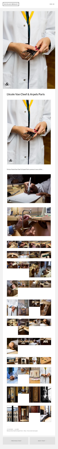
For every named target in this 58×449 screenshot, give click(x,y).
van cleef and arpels (33, 430)
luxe (25, 430)
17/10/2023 (10, 429)
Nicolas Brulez (11, 4)
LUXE (17, 429)
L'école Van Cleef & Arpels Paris (15, 430)
